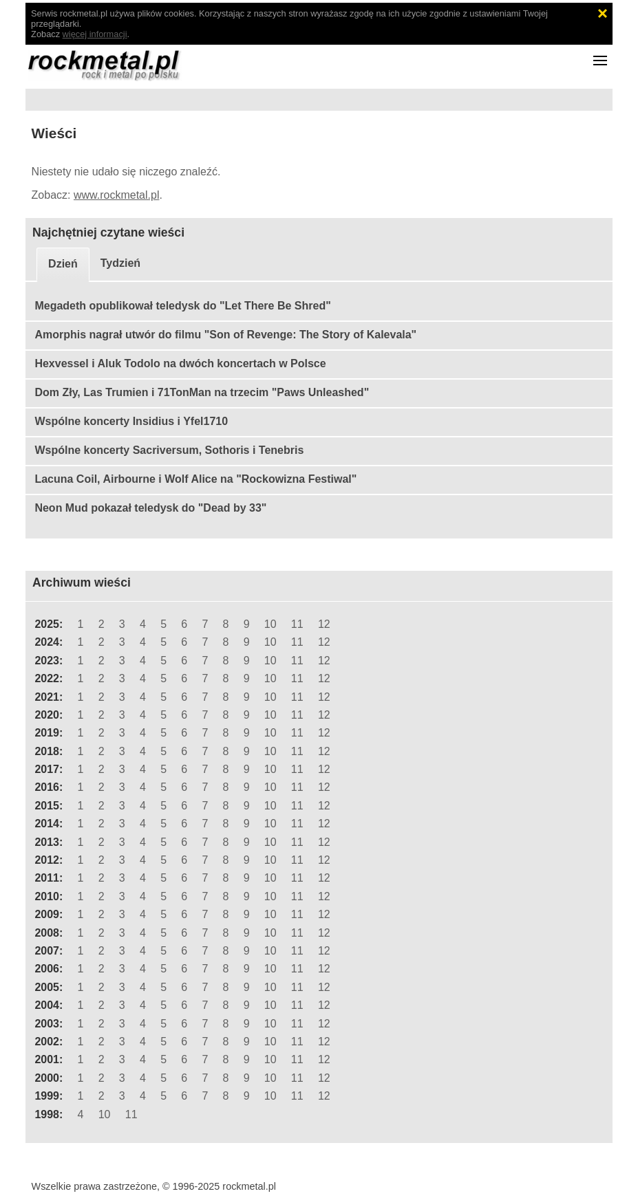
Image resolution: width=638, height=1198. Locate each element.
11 (297, 624)
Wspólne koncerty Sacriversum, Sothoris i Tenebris (169, 450)
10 (270, 624)
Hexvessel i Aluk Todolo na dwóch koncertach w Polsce (180, 363)
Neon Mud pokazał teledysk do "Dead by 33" (150, 508)
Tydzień (120, 263)
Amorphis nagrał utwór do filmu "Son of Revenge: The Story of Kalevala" (225, 334)
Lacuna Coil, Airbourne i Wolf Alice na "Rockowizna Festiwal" (195, 479)
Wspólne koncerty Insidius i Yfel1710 (131, 421)
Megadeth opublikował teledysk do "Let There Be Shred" (182, 306)
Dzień (63, 264)
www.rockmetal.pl (116, 195)
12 (324, 624)
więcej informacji (95, 34)
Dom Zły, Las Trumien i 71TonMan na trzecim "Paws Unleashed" (201, 392)
